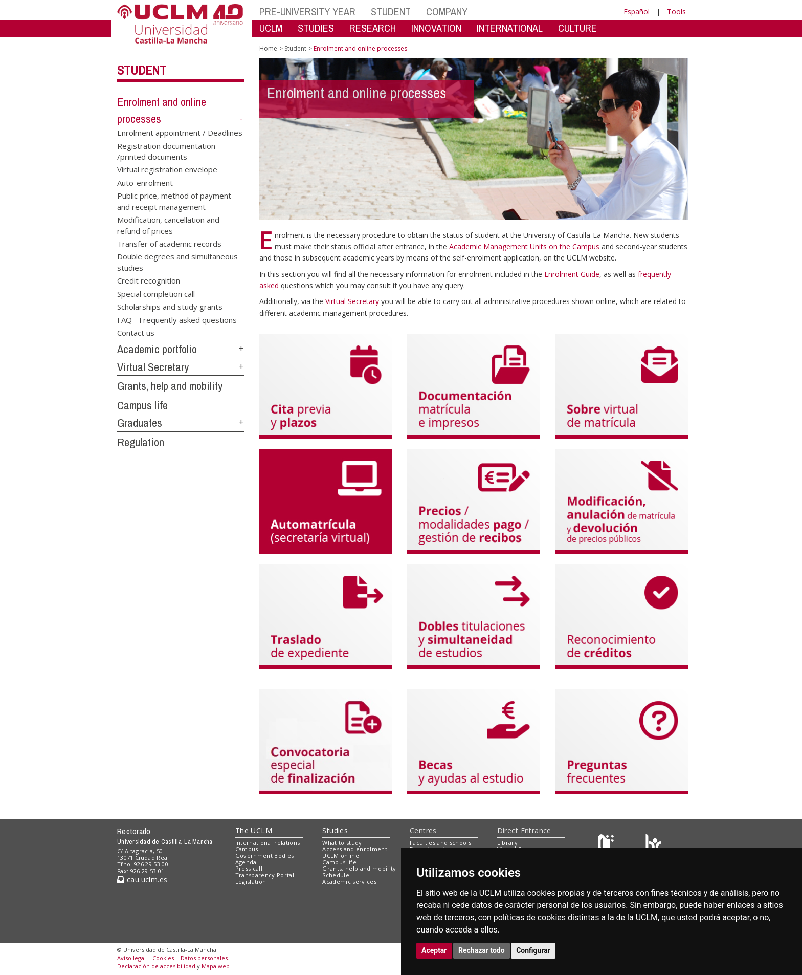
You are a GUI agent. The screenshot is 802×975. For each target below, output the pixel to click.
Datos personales (204, 958)
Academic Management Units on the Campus (525, 246)
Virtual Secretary (153, 367)
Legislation (250, 881)
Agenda (246, 862)
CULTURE (577, 28)
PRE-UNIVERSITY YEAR (307, 11)
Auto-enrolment (145, 182)
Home (268, 48)
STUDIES (316, 28)
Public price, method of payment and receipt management (174, 200)
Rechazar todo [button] (481, 950)
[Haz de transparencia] (607, 845)
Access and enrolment (354, 849)
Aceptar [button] (434, 950)
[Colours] (653, 845)
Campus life (142, 405)
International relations (267, 843)
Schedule (335, 875)
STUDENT (391, 11)
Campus (246, 849)
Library (507, 843)
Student (141, 70)
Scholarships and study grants (169, 306)
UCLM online (340, 855)
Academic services (349, 881)
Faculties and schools (440, 843)
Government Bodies (264, 855)
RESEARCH (372, 28)
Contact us (135, 332)
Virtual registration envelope (167, 169)
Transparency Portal (264, 875)
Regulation (140, 442)
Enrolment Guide (571, 274)
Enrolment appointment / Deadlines (179, 132)
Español (636, 11)
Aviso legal (131, 958)
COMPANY (446, 11)
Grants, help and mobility (169, 386)
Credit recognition (148, 280)
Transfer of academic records (169, 244)
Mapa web (216, 966)
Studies (335, 830)
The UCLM (253, 830)
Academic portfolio (157, 349)
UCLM (270, 28)
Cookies (163, 958)
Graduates (139, 422)
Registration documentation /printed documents (166, 150)
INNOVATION (436, 28)
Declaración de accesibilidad (156, 966)
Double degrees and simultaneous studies (177, 261)
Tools (676, 11)
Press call (248, 868)
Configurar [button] (533, 950)
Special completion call (156, 293)
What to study (342, 843)
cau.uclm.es (142, 879)
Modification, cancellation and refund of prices (168, 224)
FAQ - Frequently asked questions (177, 319)
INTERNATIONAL (510, 28)
